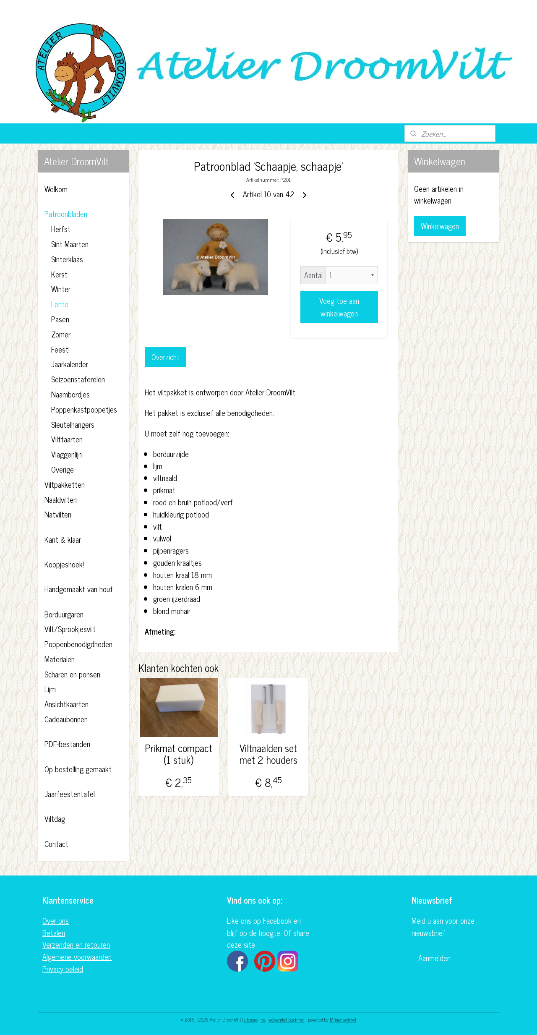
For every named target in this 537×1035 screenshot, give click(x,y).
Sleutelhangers (72, 424)
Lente (59, 304)
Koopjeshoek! (64, 564)
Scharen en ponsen (72, 674)
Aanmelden (434, 957)
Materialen (59, 659)
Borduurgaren (63, 614)
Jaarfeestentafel (69, 793)
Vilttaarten (67, 439)
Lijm (50, 688)
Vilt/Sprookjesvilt (70, 628)
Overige (62, 469)
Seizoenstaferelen (78, 379)
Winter (60, 288)
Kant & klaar (62, 539)
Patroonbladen (65, 213)
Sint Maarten (70, 244)
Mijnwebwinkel (343, 1019)
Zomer (60, 334)
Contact (56, 843)
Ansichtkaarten (66, 704)
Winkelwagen (440, 226)
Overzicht (165, 356)
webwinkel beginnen (286, 1019)
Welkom (56, 189)
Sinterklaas (67, 259)
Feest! (60, 349)
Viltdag (54, 818)
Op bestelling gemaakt (78, 769)
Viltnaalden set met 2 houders (268, 754)
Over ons (55, 920)
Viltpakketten (64, 484)
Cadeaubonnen (66, 719)
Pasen (60, 319)
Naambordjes (70, 394)
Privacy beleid (62, 968)
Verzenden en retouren (76, 944)
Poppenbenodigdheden (78, 644)
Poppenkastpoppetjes (84, 409)
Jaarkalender (69, 364)
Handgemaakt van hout (78, 589)
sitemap (251, 1019)
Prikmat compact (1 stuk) (179, 754)
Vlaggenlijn (66, 454)
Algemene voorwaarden (77, 956)
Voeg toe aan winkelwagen (339, 306)
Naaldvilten (60, 499)
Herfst (60, 228)
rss (263, 1019)
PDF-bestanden (67, 743)
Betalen (53, 932)
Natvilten (57, 514)
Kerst (59, 274)
